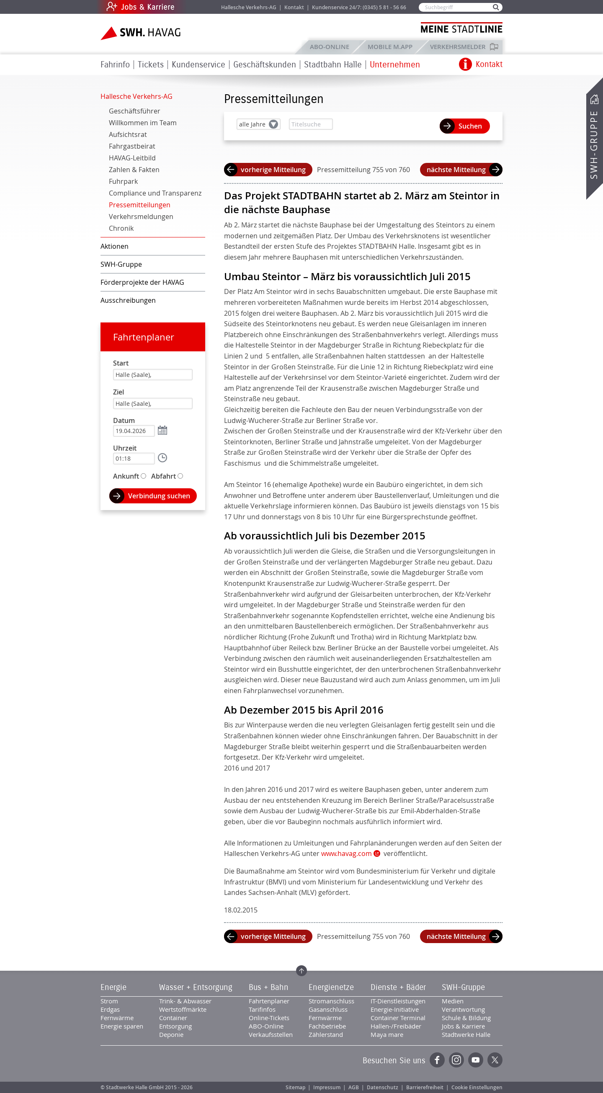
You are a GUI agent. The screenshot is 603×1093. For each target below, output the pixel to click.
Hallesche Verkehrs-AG (248, 7)
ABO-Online (329, 46)
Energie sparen (121, 1026)
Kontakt (294, 7)
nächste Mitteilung (456, 169)
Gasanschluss (328, 1009)
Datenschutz (382, 1087)
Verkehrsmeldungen (141, 216)
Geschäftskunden (264, 64)
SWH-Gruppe (594, 145)
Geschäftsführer (134, 111)
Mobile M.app (390, 46)
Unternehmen (395, 64)
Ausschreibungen (128, 300)
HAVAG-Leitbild (132, 157)
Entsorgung (175, 1026)
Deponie (171, 1034)
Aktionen (114, 246)
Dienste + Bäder (398, 987)
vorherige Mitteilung (273, 169)
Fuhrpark (123, 181)
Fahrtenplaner (143, 337)
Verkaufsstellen (271, 1034)
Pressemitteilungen (139, 204)
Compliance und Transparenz (155, 193)
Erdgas (110, 1009)
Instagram (456, 1059)
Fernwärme (117, 1017)
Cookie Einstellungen (476, 1087)
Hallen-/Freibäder (396, 1026)
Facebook (437, 1059)
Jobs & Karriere (197, 7)
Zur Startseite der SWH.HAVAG (141, 33)
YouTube (475, 1059)
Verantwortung (463, 1009)
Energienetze (331, 987)
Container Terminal (398, 1017)
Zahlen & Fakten (134, 169)
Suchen (470, 126)
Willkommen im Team (143, 122)
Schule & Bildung (466, 1017)
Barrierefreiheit (424, 1087)
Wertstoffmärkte (182, 1009)
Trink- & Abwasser (185, 1001)
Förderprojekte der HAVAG (142, 282)
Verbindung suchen (159, 495)
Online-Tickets (269, 1017)
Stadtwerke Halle (466, 1034)
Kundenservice (198, 64)
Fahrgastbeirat (132, 146)
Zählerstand (326, 1034)
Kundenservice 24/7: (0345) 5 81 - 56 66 (359, 7)
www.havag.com (346, 853)
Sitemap (295, 1087)
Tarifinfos (262, 1009)
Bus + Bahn (269, 987)
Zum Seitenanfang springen (301, 970)
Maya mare (387, 1034)
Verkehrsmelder (460, 46)
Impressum (326, 1087)
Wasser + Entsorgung (195, 987)
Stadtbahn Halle (333, 64)
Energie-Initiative (395, 1009)
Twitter (494, 1059)
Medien (453, 1001)
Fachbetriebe (327, 1026)
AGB (353, 1087)
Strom (109, 1001)
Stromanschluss (331, 1001)
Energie (113, 987)
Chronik (121, 228)
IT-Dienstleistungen (398, 1001)
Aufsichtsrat (128, 134)
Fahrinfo (115, 64)
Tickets (151, 64)
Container (173, 1017)
